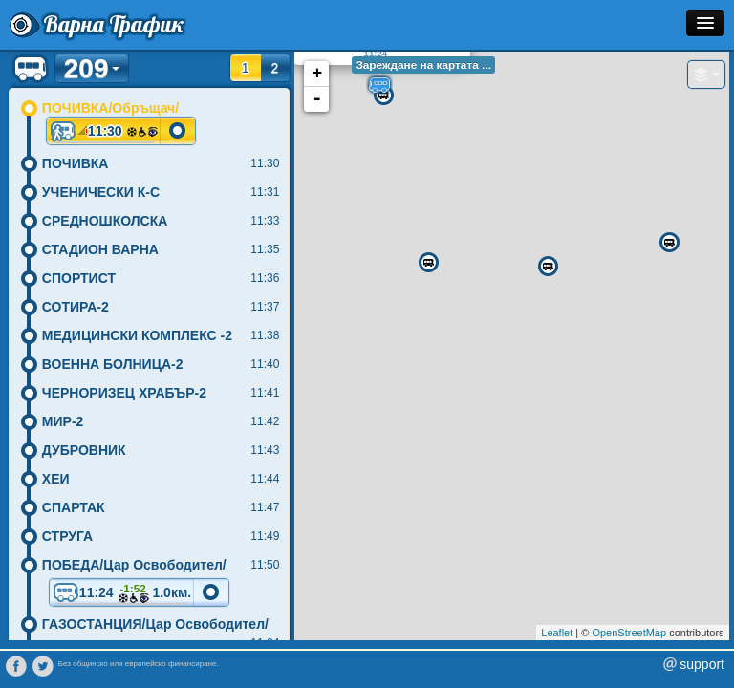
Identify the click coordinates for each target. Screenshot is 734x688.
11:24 (122, 594)
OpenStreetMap (629, 632)
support (702, 664)
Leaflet (556, 632)
